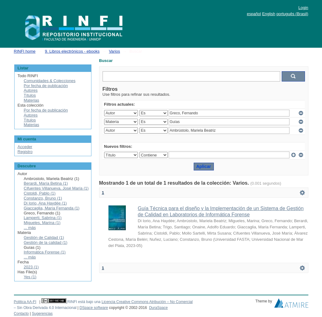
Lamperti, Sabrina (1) (43, 217)
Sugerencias (42, 313)
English (269, 13)
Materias (31, 100)
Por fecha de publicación (46, 85)
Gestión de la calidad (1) (46, 242)
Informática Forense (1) (45, 252)
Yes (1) (30, 277)
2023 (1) (31, 267)
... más (30, 227)
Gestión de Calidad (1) (44, 237)
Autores (31, 90)
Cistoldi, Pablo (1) (40, 193)
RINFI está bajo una (83, 302)
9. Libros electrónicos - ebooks (72, 51)
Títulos (30, 95)
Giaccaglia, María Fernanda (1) (52, 208)
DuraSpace (158, 308)
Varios (114, 51)
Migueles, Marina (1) (42, 222)
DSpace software (93, 308)
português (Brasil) (292, 13)
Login (303, 7)
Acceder (25, 146)
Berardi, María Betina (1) (46, 183)
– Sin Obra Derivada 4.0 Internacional (45, 308)
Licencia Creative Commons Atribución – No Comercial (147, 302)
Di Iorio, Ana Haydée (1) (45, 203)
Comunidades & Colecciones (50, 80)
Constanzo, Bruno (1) (43, 198)
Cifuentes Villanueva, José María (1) (56, 188)
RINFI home (25, 51)
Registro (25, 151)
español (254, 13)
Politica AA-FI (25, 302)
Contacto (21, 313)
